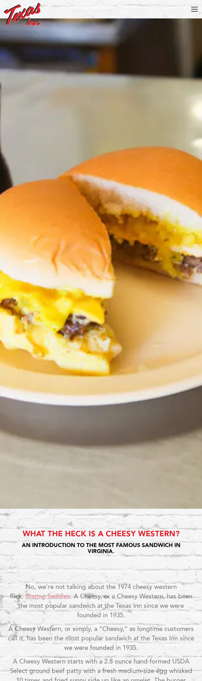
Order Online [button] (101, 660)
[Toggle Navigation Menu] (194, 9)
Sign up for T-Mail (101, 674)
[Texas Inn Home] (22, 14)
